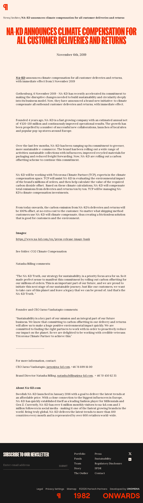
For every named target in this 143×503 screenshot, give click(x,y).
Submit (63, 466)
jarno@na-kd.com (58, 367)
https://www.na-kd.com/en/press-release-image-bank (53, 239)
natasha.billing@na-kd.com (75, 375)
